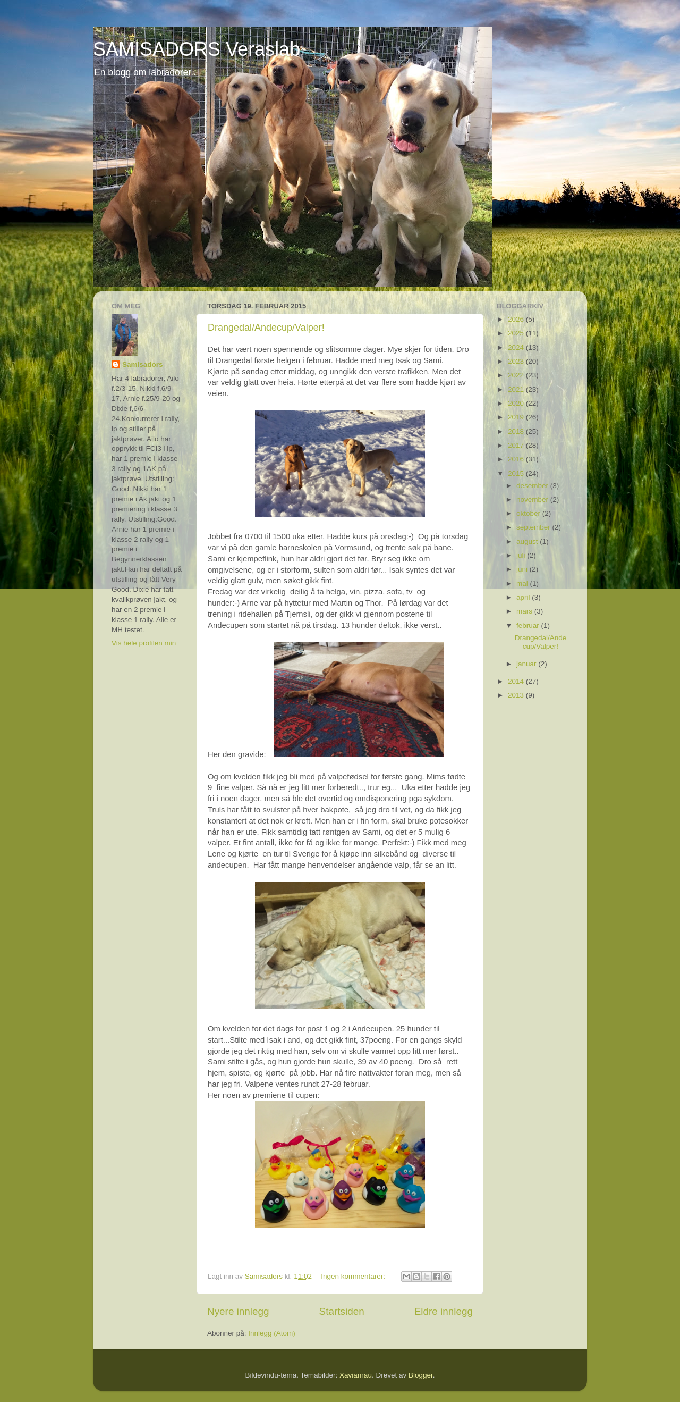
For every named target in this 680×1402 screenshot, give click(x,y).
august (528, 541)
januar (527, 664)
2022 (517, 375)
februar (528, 625)
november (533, 499)
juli (521, 555)
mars (525, 611)
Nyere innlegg (238, 1311)
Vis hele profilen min (144, 643)
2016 (517, 459)
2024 (517, 347)
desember (533, 486)
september (534, 527)
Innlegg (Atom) (271, 1333)
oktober (529, 513)
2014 (517, 681)
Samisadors (142, 364)
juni (523, 569)
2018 (517, 431)
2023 (517, 361)
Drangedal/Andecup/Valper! (266, 327)
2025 (517, 333)
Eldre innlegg (443, 1311)
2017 (517, 445)
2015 (517, 473)
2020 (517, 403)
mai (523, 583)
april (524, 597)
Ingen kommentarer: (354, 1276)
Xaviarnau (355, 1375)
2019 (517, 417)
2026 (517, 319)
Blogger (421, 1375)
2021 (517, 389)
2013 (517, 695)
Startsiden (341, 1311)
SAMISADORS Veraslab (196, 49)
